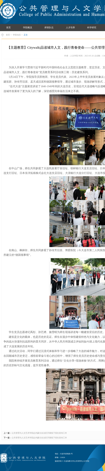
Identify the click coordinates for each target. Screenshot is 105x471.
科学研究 (91, 27)
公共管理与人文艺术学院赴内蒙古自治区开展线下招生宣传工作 (39, 433)
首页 (8, 27)
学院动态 (17, 35)
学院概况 (27, 27)
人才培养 (70, 27)
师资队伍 (48, 27)
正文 (26, 35)
